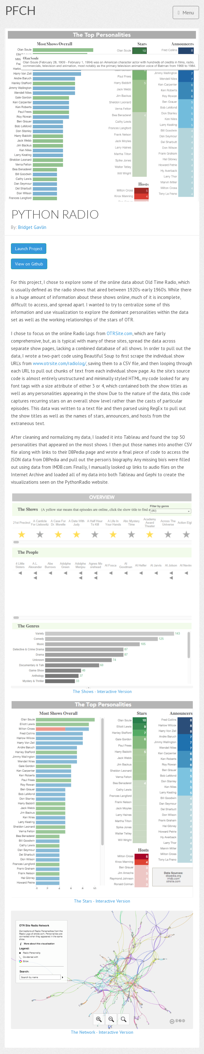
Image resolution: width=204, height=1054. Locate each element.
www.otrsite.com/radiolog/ (59, 363)
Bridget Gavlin (32, 227)
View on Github (29, 264)
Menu (186, 12)
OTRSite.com (119, 333)
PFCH (20, 10)
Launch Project (28, 248)
